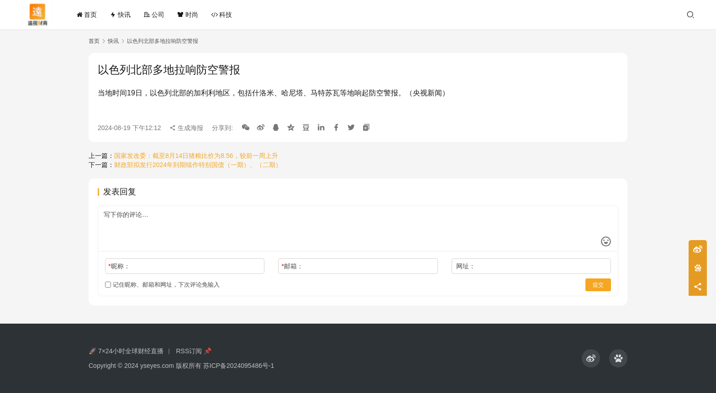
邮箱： (292, 266)
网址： (465, 266)
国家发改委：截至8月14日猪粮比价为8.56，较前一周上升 (196, 155)
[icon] (591, 358)
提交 (598, 285)
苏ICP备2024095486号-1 (238, 365)
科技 (221, 14)
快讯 (120, 14)
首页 (87, 14)
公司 (153, 14)
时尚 (187, 14)
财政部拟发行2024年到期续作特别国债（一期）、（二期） (198, 164)
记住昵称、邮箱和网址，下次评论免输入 (162, 284)
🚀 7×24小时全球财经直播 (126, 351)
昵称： (119, 266)
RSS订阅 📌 (193, 351)
